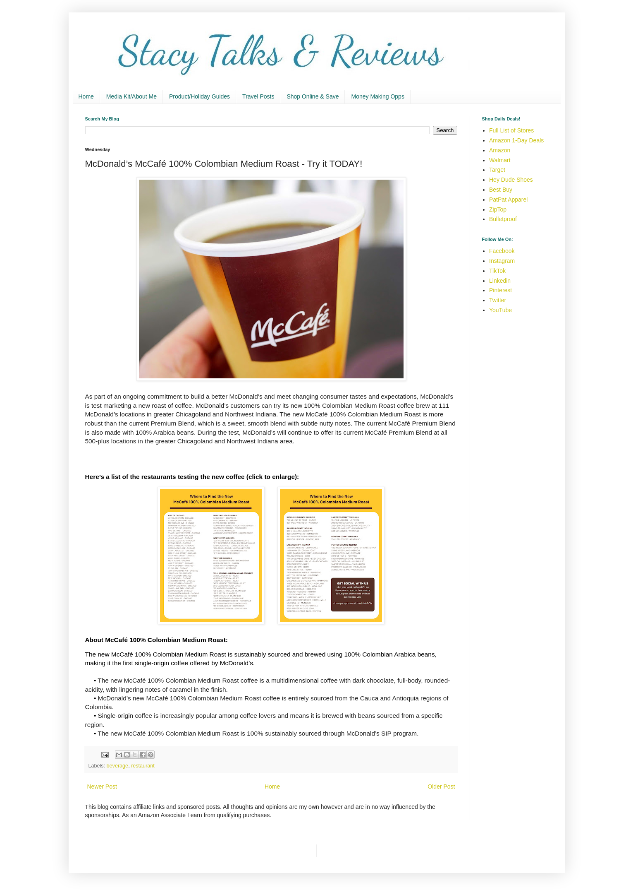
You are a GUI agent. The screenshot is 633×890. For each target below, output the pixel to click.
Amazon (499, 150)
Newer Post (102, 786)
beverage (118, 766)
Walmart (500, 160)
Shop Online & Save (313, 96)
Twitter (497, 300)
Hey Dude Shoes (511, 179)
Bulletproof (503, 219)
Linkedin (500, 280)
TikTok (497, 270)
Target (497, 169)
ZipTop (497, 209)
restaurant (143, 766)
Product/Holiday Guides (199, 96)
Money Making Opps (377, 96)
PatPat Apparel (508, 199)
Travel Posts (258, 96)
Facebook (501, 251)
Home (86, 96)
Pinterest (500, 290)
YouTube (500, 310)
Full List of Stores (511, 130)
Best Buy (500, 189)
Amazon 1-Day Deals (516, 140)
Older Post (441, 786)
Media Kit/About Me (131, 96)
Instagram (502, 260)
